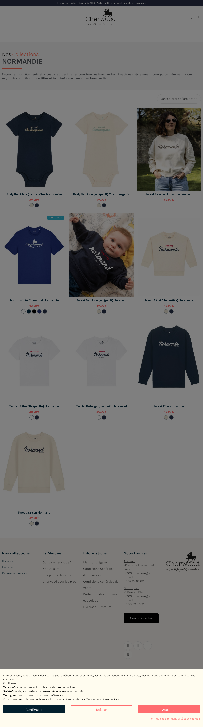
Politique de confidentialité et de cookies (175, 718)
